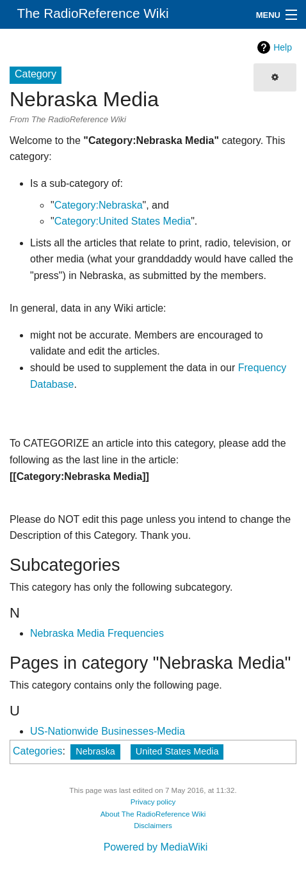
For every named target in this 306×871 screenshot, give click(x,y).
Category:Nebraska (98, 205)
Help (282, 47)
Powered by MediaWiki (156, 847)
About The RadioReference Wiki (153, 814)
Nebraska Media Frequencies (97, 633)
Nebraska (95, 751)
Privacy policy (153, 802)
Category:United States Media (122, 221)
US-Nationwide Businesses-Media (107, 731)
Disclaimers (153, 825)
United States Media (177, 751)
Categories (37, 751)
